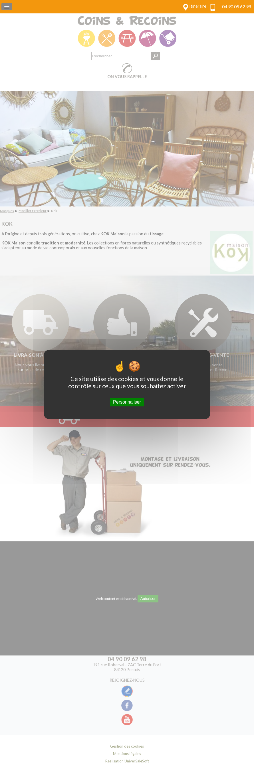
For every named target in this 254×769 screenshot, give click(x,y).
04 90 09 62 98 (236, 6)
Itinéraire (197, 6)
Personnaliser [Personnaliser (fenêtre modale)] (127, 402)
